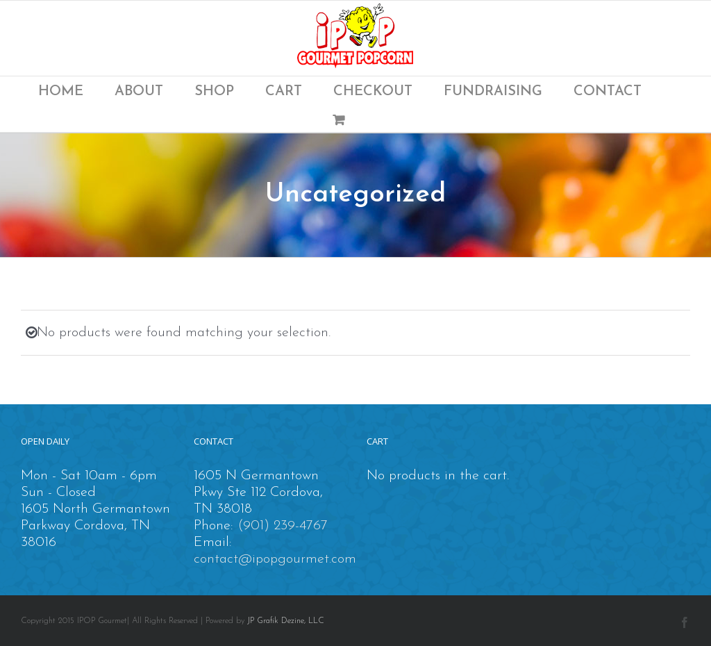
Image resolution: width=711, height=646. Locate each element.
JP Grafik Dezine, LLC (285, 621)
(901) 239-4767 (282, 526)
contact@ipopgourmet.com (275, 559)
